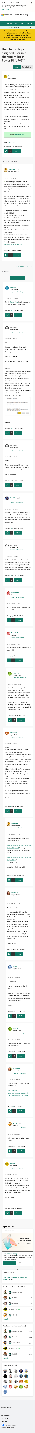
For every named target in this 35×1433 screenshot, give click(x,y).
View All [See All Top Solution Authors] (6, 1319)
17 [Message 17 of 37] (11, 428)
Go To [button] (28, 23)
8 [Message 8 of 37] (13, 1011)
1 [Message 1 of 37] (9, 146)
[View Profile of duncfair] (15, 1123)
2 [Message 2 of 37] (9, 250)
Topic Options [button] (26, 67)
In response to (16, 291)
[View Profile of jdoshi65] (15, 1028)
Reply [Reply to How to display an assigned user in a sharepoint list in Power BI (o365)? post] (16, 151)
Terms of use (4, 1418)
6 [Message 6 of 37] (13, 1106)
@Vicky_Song (14, 302)
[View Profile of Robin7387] (16, 673)
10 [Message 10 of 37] (12, 875)
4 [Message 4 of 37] (10, 806)
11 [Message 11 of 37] (11, 575)
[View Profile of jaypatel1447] (15, 823)
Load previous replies (18, 278)
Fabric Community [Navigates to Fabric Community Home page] (21, 15)
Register (9, 23)
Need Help (12, 142)
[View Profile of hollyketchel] (14, 892)
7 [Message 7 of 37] (13, 1146)
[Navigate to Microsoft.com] (6, 15)
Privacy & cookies (5, 1415)
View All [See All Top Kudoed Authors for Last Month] (6, 1358)
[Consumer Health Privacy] (17, 1428)
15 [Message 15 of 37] (11, 528)
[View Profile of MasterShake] (15, 592)
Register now (21, 39)
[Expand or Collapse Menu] (2, 19)
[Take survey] (9, 1263)
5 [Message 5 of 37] (12, 949)
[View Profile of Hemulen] (11, 76)
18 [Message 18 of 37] (11, 310)
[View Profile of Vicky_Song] (11, 169)
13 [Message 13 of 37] (14, 715)
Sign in (16, 23)
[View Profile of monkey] (15, 966)
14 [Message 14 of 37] (12, 616)
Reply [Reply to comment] (17, 255)
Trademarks (4, 1421)
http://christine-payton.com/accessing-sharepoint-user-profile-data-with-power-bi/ (18, 1093)
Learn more (5, 9)
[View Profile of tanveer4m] (13, 287)
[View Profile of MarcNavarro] (13, 732)
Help (22, 23)
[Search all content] (19, 27)
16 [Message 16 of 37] (11, 480)
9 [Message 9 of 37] (13, 1051)
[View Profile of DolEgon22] (13, 498)
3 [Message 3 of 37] (10, 1208)
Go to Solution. (20, 135)
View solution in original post (13, 244)
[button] (17, 67)
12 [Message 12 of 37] (12, 656)
